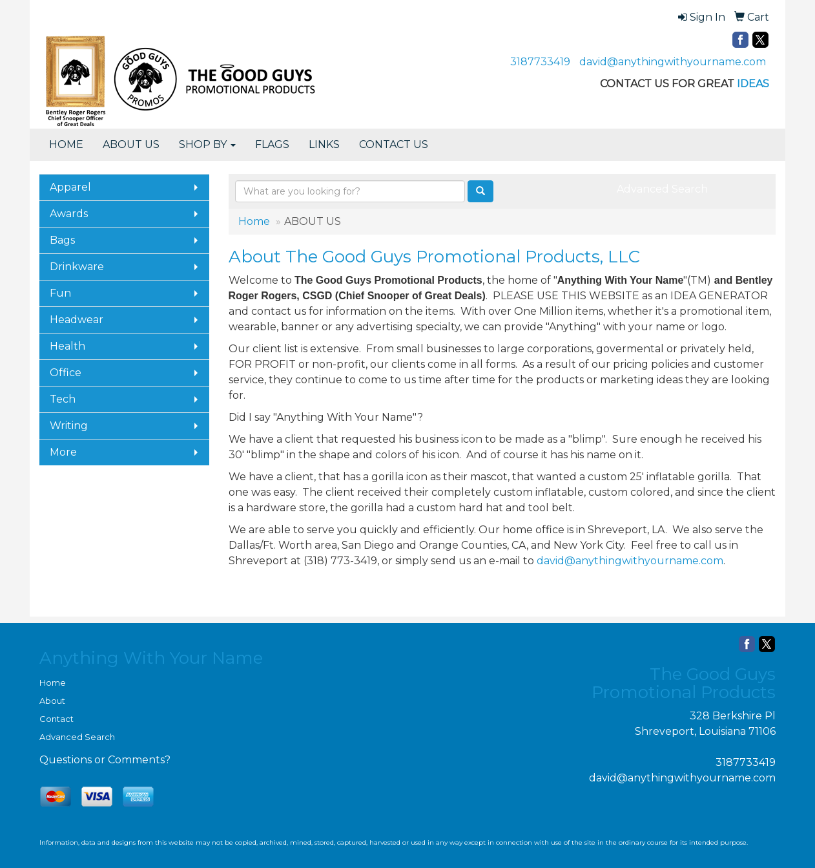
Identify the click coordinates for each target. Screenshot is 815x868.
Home (254, 221)
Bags (62, 240)
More (63, 452)
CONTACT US (393, 144)
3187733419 (540, 62)
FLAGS (272, 144)
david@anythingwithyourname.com (672, 62)
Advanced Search (662, 189)
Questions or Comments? (104, 760)
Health (67, 346)
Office (65, 372)
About (52, 700)
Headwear (76, 319)
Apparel (70, 187)
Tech (63, 399)
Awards (69, 213)
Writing (69, 425)
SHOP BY (207, 144)
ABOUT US (131, 144)
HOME (66, 144)
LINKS (324, 144)
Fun (60, 293)
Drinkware (77, 266)
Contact (56, 719)
